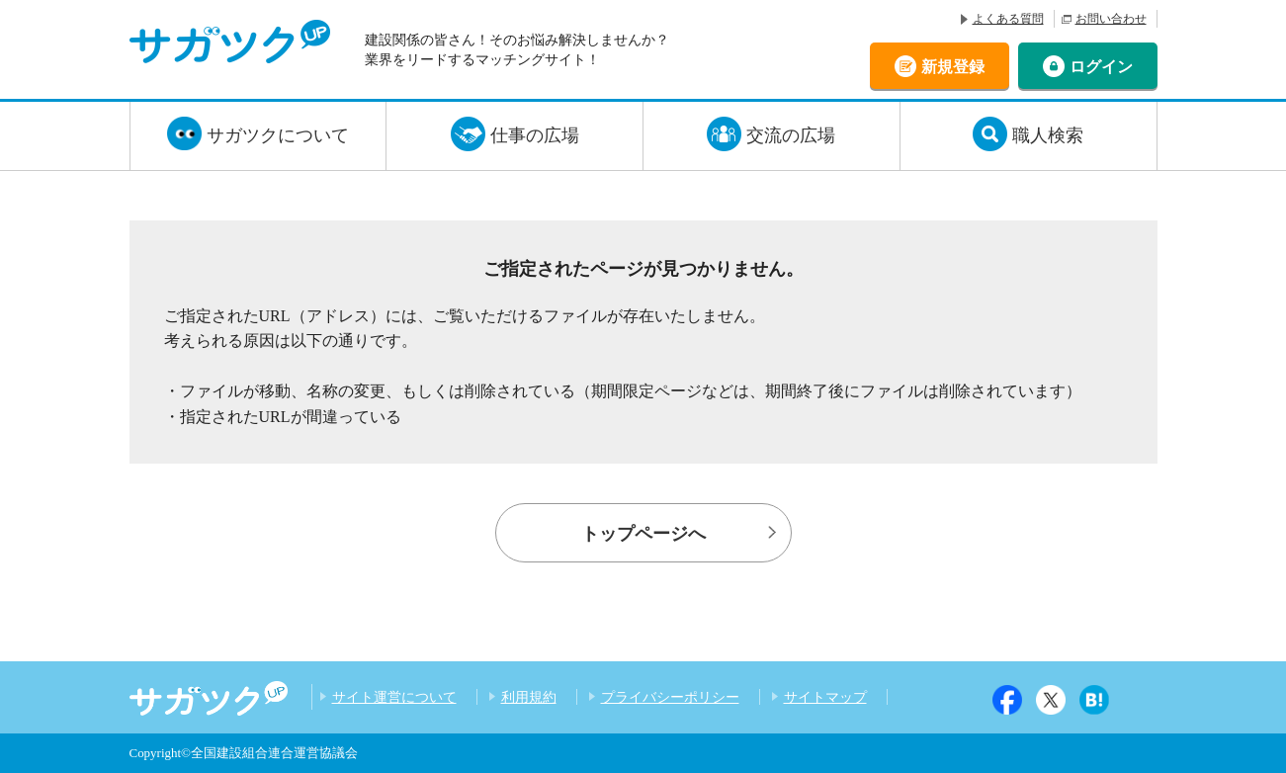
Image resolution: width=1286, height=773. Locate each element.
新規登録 (953, 65)
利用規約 (529, 697)
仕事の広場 (534, 135)
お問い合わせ (1111, 19)
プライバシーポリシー (670, 697)
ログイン (1101, 65)
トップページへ (643, 534)
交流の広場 (790, 135)
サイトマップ (825, 697)
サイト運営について (394, 697)
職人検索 (1047, 135)
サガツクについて (278, 135)
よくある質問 (1008, 19)
